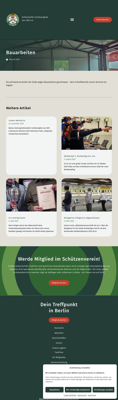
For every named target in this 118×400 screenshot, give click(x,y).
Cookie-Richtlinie (70, 395)
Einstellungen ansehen (103, 390)
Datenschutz (82, 395)
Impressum (92, 395)
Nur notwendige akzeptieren (78, 390)
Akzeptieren (55, 390)
